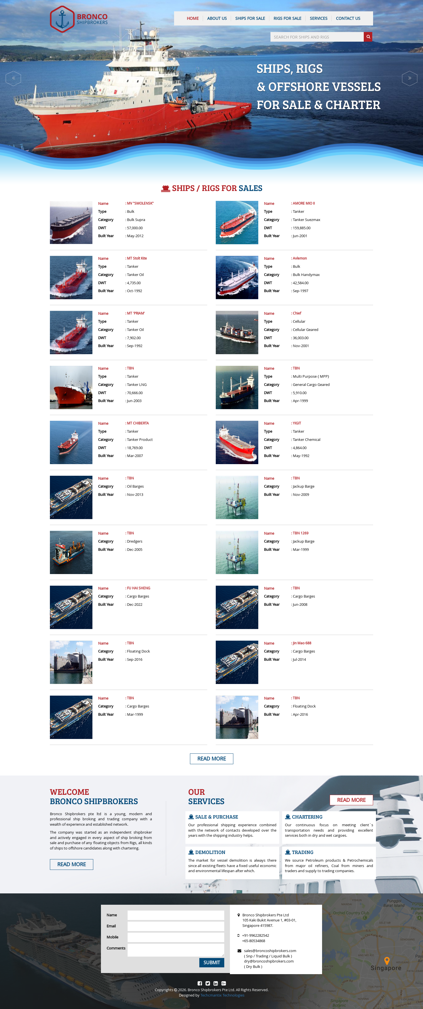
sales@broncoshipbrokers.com (270, 950)
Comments (115, 948)
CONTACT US (348, 18)
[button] (13, 78)
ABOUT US (217, 18)
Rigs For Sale (287, 18)
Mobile (112, 937)
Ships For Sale (250, 18)
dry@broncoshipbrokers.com (269, 961)
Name (103, 203)
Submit (212, 962)
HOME (193, 18)
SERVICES (318, 18)
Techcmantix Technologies (222, 995)
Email (111, 926)
